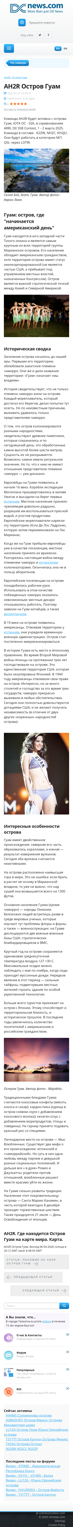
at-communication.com (50, 1513)
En (64, 48)
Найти (64, 1306)
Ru (57, 48)
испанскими (48, 562)
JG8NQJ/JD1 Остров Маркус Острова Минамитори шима (33, 1422)
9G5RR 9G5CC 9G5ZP (22, 1448)
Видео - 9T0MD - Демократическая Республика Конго (33, 1468)
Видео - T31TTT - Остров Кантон (31, 1494)
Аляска (46, 1321)
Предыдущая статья (33, 1276)
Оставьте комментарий (20, 109)
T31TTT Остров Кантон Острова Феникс (37, 1439)
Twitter (40, 35)
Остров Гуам (19, 77)
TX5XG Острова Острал (24, 1444)
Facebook (48, 35)
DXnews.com (57, 1517)
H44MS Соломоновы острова (29, 1415)
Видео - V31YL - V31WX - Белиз (29, 1475)
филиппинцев (15, 614)
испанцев (11, 501)
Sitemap (60, 1521)
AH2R (7, 77)
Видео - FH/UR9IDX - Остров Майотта (35, 1490)
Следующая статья (41, 1290)
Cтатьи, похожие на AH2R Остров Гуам (31, 1261)
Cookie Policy (56, 1525)
